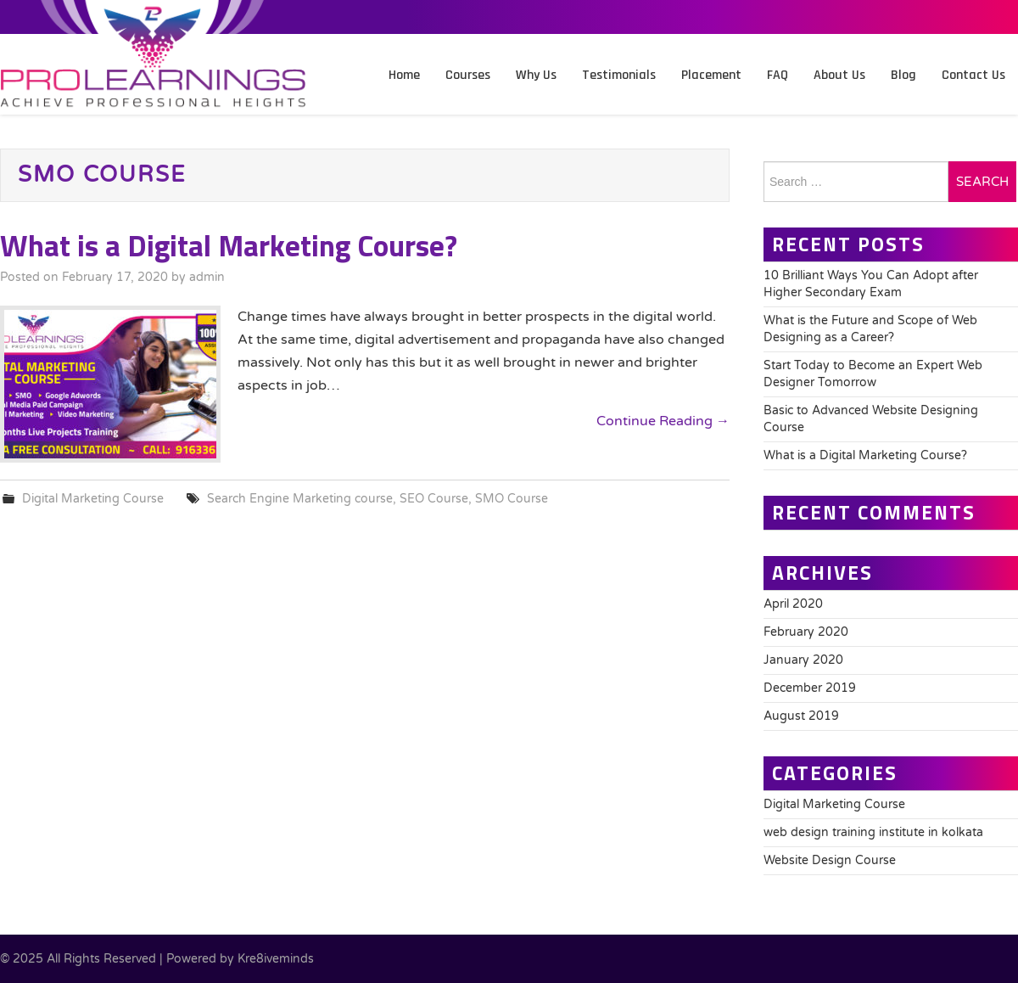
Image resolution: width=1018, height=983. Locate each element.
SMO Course (511, 499)
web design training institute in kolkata (873, 832)
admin (207, 277)
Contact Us (973, 75)
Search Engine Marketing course (300, 499)
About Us (839, 75)
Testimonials (619, 75)
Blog (903, 75)
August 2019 (801, 716)
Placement (711, 75)
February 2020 (806, 632)
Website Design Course (830, 860)
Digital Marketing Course (93, 499)
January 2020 (803, 660)
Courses (467, 75)
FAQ (777, 75)
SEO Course (434, 499)
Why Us (536, 75)
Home (404, 75)
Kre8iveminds (276, 959)
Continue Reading (663, 421)
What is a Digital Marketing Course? (228, 245)
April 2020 (793, 604)
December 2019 (810, 688)
